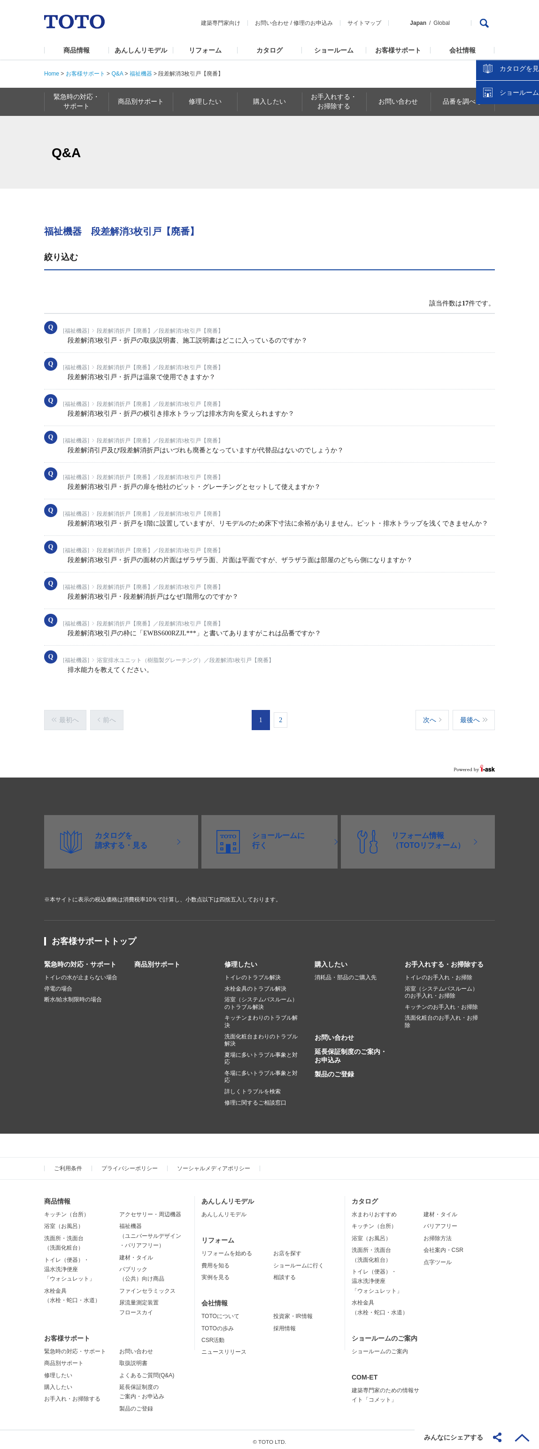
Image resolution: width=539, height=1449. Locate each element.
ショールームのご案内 (384, 1333)
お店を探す (287, 1249)
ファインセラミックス (147, 1286)
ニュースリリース (223, 1347)
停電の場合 (58, 984)
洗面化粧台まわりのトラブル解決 (261, 1036)
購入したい (331, 959)
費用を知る (215, 1261)
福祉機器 (141, 73)
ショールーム (334, 50)
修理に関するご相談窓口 (255, 1098)
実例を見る (215, 1272)
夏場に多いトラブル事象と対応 (261, 1054)
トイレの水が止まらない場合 (80, 972)
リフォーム (205, 50)
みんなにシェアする (453, 1437)
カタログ (269, 50)
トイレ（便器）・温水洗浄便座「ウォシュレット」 (69, 1265)
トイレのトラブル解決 (252, 972)
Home (51, 73)
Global (441, 23)
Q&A (117, 73)
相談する (284, 1272)
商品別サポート (157, 959)
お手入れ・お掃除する (72, 1394)
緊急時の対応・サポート (80, 959)
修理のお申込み (313, 23)
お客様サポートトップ (94, 936)
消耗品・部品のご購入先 (346, 972)
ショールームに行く (298, 1261)
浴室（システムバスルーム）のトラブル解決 (261, 998)
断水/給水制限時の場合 (73, 994)
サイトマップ (364, 23)
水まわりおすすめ (374, 1209)
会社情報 (462, 50)
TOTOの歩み (217, 1323)
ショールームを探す (507, 200)
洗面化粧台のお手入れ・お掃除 (441, 1017)
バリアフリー (440, 1222)
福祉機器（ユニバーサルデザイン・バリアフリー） (150, 1231)
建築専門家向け (220, 23)
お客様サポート (398, 50)
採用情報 (284, 1323)
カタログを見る (501, 176)
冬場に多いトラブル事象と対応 (261, 1072)
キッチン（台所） (66, 1209)
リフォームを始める (226, 1249)
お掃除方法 (438, 1233)
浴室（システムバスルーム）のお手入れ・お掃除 (441, 988)
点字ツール (438, 1257)
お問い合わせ (272, 23)
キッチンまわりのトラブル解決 (261, 1017)
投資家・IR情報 (293, 1311)
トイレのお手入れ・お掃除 (438, 972)
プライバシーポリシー (129, 1164)
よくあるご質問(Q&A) (146, 1370)
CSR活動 (212, 1335)
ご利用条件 (68, 1164)
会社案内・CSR (443, 1245)
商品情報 (76, 50)
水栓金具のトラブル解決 (255, 984)
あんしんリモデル (141, 50)
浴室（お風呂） (64, 1222)
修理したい (240, 959)
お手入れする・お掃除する (444, 959)
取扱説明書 (133, 1358)
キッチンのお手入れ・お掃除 (441, 1002)
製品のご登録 (334, 1069)
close (527, 152)
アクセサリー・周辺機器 (150, 1209)
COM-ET (364, 1372)
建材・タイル (136, 1253)
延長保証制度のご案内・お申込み (351, 1051)
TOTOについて (220, 1311)
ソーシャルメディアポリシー (213, 1164)
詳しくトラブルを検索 (252, 1086)
